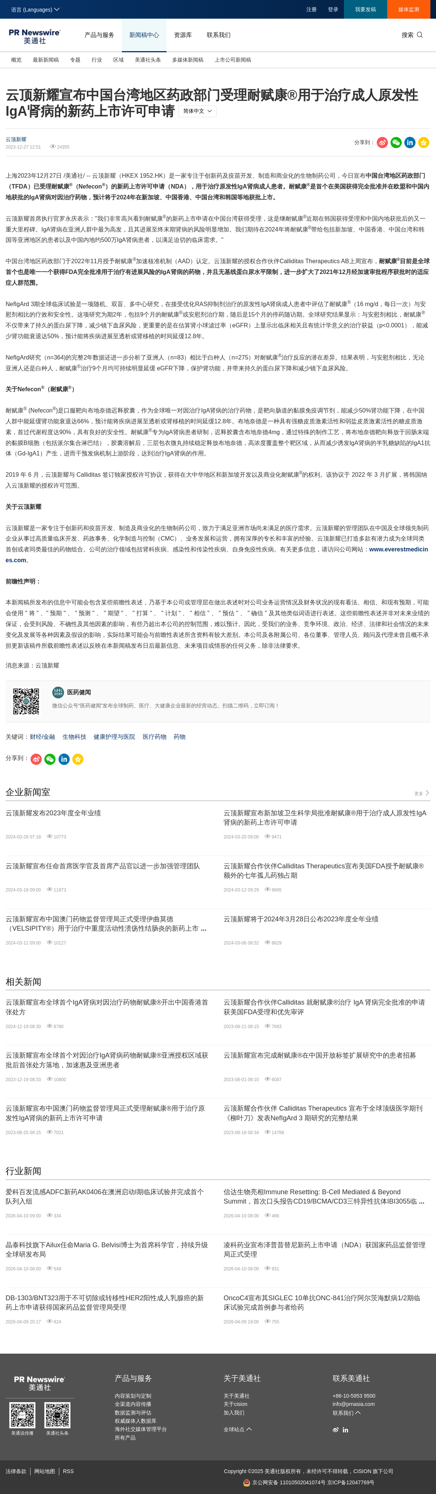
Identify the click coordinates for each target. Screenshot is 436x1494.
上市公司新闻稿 (233, 60)
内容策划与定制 (133, 1396)
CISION (362, 1471)
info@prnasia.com (354, 1404)
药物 (180, 737)
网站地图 (44, 1471)
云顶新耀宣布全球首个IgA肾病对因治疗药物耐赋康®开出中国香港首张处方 (107, 1007)
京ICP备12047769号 (351, 1482)
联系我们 (219, 35)
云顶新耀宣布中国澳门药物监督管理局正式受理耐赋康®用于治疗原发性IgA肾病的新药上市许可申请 (105, 1113)
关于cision (235, 1404)
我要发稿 (365, 9)
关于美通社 (242, 1378)
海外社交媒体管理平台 (141, 1429)
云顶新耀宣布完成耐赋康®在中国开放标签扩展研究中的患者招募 (320, 1055)
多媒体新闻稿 (187, 60)
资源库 (183, 35)
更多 (422, 793)
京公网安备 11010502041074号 (284, 1482)
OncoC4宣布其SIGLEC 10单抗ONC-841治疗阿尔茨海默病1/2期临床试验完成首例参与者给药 (322, 1302)
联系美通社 (351, 1378)
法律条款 (16, 1471)
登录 (333, 9)
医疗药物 (155, 737)
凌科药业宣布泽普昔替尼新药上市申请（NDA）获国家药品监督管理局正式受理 (325, 1249)
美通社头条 (148, 60)
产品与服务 (99, 35)
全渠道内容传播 (133, 1404)
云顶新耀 (16, 139)
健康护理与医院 (114, 737)
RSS (68, 1471)
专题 (75, 60)
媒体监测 (408, 9)
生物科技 (74, 737)
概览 (16, 60)
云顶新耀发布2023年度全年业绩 (53, 813)
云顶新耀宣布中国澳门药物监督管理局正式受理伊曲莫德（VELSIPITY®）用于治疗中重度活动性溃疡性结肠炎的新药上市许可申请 (105, 924)
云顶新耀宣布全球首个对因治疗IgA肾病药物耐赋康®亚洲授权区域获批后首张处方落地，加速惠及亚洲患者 (107, 1060)
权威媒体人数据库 (136, 1421)
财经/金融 (42, 737)
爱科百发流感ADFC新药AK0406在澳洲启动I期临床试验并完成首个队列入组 (105, 1196)
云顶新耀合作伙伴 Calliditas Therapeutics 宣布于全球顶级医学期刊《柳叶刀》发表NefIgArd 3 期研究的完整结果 (323, 1113)
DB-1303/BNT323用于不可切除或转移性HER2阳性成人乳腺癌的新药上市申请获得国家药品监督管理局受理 (105, 1302)
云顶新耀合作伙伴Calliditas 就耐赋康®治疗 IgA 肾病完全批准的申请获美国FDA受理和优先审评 (324, 1007)
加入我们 (234, 1413)
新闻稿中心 (144, 35)
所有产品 (125, 1438)
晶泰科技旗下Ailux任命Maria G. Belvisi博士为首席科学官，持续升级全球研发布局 (107, 1249)
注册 (311, 9)
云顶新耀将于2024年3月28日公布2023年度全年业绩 (301, 919)
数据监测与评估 (133, 1413)
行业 (97, 60)
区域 (118, 60)
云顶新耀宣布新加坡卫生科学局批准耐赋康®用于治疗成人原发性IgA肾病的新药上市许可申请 (325, 817)
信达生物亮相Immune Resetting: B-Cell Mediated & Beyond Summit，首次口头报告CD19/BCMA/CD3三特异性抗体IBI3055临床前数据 (324, 1197)
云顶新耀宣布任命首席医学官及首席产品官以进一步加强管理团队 (103, 866)
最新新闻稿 (46, 60)
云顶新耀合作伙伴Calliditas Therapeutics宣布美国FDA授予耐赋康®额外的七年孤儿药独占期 (324, 870)
